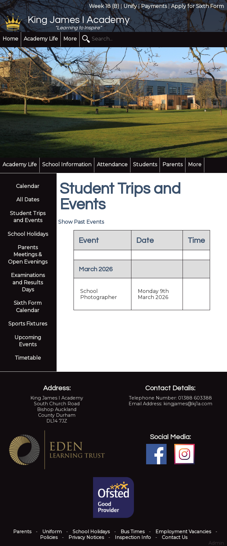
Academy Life (41, 39)
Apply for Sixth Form (197, 6)
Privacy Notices (86, 537)
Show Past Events (81, 222)
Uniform (52, 532)
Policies (49, 537)
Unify (130, 6)
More (70, 39)
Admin (216, 543)
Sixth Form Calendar (28, 306)
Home (10, 39)
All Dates (27, 200)
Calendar (27, 186)
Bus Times (133, 532)
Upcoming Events (27, 341)
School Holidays (28, 234)
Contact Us (174, 537)
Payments (154, 6)
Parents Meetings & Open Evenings (27, 254)
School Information (66, 164)
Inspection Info (133, 537)
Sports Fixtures (27, 324)
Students (145, 164)
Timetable (28, 358)
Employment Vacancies (183, 532)
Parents (172, 164)
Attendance (112, 164)
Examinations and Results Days (28, 282)
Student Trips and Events (27, 216)
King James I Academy (78, 20)
